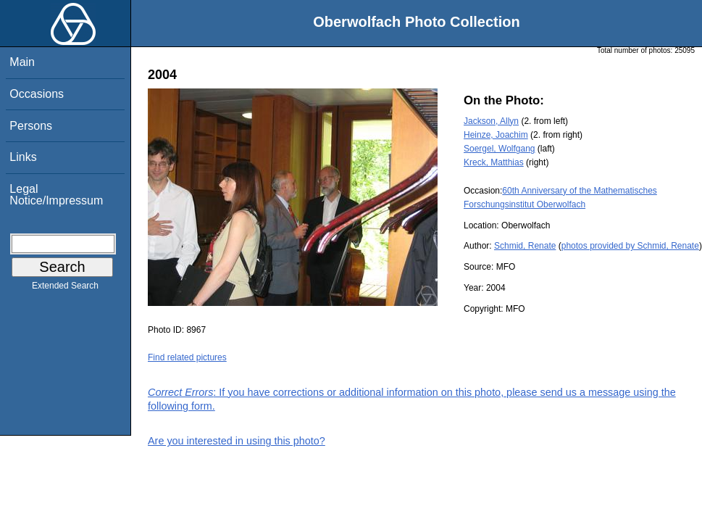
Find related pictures (187, 357)
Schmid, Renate (525, 246)
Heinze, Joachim (496, 135)
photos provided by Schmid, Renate (630, 246)
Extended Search (65, 288)
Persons (30, 126)
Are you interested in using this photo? (236, 441)
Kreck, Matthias (494, 162)
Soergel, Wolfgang (499, 149)
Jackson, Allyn (491, 121)
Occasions (36, 94)
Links (22, 157)
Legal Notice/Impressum (56, 195)
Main (22, 62)
